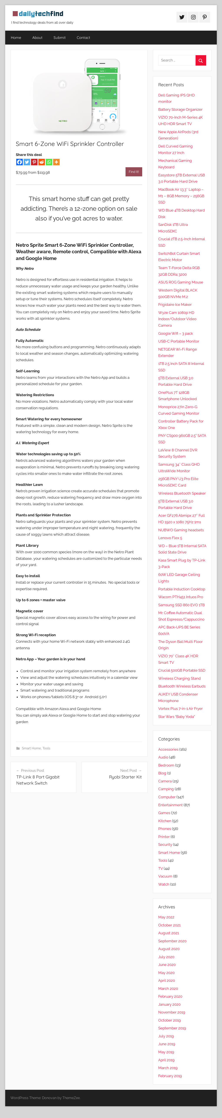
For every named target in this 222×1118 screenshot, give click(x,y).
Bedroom (166, 765)
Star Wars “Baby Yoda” (176, 716)
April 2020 (166, 980)
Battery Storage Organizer (180, 109)
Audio (163, 757)
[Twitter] (27, 162)
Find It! (134, 172)
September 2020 (172, 941)
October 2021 (169, 925)
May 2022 (166, 917)
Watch (163, 884)
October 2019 (169, 1020)
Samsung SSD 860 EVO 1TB (181, 605)
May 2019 (166, 1052)
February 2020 (170, 996)
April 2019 (166, 1060)
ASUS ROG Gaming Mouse (180, 282)
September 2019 (172, 1028)
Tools (46, 748)
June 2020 (167, 964)
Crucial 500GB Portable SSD (181, 670)
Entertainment (170, 805)
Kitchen (164, 821)
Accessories (168, 749)
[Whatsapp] (49, 162)
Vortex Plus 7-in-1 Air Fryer (180, 708)
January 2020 (169, 1004)
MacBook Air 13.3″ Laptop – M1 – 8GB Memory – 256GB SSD (181, 196)
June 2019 (166, 1044)
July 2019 (166, 1036)
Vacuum (165, 876)
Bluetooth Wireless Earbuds (182, 686)
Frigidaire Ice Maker (175, 304)
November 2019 (171, 1012)
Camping (166, 789)
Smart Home (31, 748)
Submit (60, 37)
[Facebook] (19, 162)
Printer (164, 837)
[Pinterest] (34, 162)
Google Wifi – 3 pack (175, 333)
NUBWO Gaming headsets (181, 530)
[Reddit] (41, 162)
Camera (165, 781)
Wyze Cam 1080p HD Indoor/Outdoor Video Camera (177, 319)
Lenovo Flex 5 (170, 538)
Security (165, 844)
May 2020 (166, 973)
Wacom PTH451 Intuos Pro (180, 597)
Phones (164, 828)
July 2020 (166, 957)
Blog (162, 773)
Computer (167, 797)
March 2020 (168, 988)
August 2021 (168, 933)
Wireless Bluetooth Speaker (182, 493)
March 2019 (168, 1068)
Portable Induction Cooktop (181, 589)
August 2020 (169, 949)
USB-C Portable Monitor (178, 341)
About (37, 37)
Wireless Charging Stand (179, 678)
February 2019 (170, 1076)
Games (164, 813)
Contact (83, 37)
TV (160, 868)
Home (16, 37)
